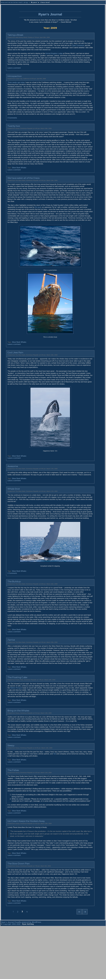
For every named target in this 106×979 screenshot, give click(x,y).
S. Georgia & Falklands (89, 197)
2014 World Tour (87, 78)
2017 (83, 146)
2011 (83, 160)
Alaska (84, 80)
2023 (83, 133)
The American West (88, 194)
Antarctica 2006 (87, 112)
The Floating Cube (13, 713)
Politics (84, 119)
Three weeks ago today (11, 84)
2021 (83, 137)
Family (84, 87)
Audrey (84, 211)
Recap (84, 83)
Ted (64, 796)
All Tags (84, 74)
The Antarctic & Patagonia (90, 199)
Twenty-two (9, 134)
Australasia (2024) (88, 37)
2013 (83, 155)
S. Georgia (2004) (87, 59)
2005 (83, 173)
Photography (86, 76)
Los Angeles (86, 110)
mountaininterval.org (14, 2)
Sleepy (6, 787)
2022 (83, 135)
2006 (83, 171)
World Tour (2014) (87, 39)
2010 (83, 162)
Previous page (64, 969)
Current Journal (87, 35)
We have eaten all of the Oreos (19, 190)
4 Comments (8, 126)
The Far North (86, 201)
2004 (83, 176)
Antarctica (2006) (87, 55)
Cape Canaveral (20, 45)
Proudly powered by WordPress (27, 974)
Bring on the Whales (14, 748)
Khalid (84, 213)
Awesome (8, 487)
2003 (83, 178)
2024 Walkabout (87, 85)
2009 (83, 164)
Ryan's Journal (40, 9)
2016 (83, 149)
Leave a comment (9, 69)
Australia (84, 98)
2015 (83, 151)
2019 (83, 142)
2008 (83, 167)
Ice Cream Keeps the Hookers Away (21, 870)
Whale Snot (9, 512)
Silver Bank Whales (15, 180)
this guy (43, 222)
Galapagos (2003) (87, 64)
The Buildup (10, 608)
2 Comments (8, 600)
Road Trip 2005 (87, 103)
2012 (83, 158)
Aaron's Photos (87, 204)
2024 (83, 131)
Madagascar (86, 116)
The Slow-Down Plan (14, 914)
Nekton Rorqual (34, 724)
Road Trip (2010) (87, 44)
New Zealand (86, 101)
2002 (83, 180)
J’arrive (7, 671)
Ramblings (85, 89)
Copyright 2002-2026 (11, 976)
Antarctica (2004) (87, 62)
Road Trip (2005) (87, 57)
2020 (83, 140)
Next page (69, 969)
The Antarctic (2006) (88, 192)
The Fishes (9, 812)
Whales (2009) (86, 48)
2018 (83, 144)
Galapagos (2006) (87, 53)
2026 (83, 126)
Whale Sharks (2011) (89, 41)
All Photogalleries (87, 188)
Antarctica (85, 92)
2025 (83, 128)
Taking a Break (11, 32)
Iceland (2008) (86, 50)
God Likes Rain (11, 369)
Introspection (10, 78)
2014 (83, 153)
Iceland (84, 105)
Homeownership (87, 114)
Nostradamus (86, 107)
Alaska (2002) (86, 66)
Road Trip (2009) (87, 46)
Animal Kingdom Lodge (49, 53)
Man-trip (84, 96)
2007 (83, 169)
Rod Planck (85, 216)
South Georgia (86, 94)
